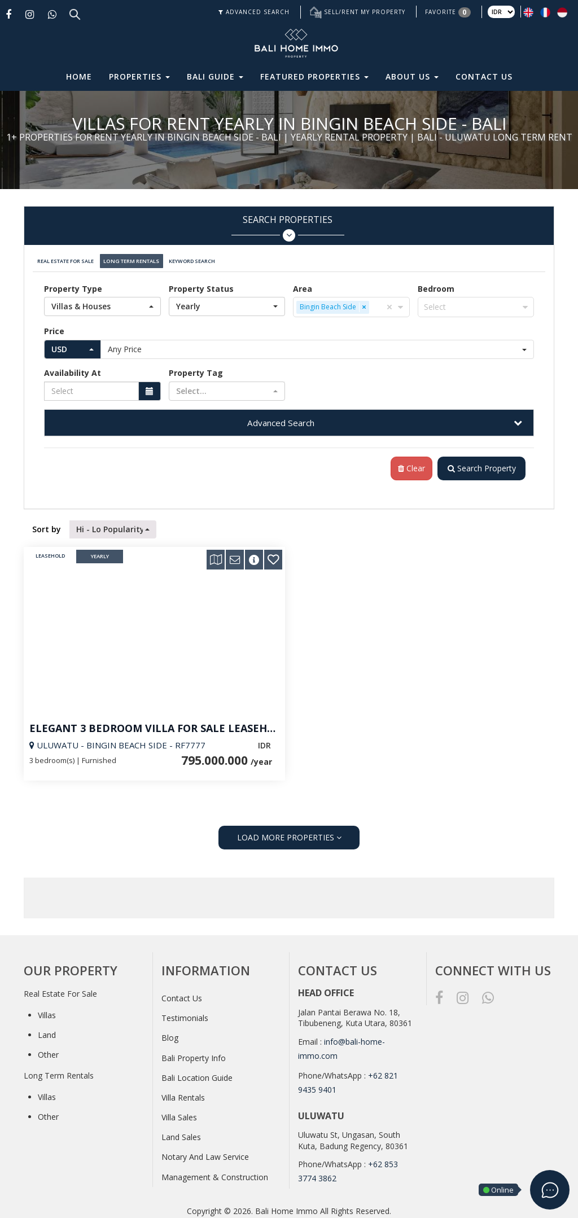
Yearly (100, 553)
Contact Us (484, 76)
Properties (139, 76)
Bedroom (436, 284)
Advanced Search (280, 418)
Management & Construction (214, 1173)
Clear (407, 464)
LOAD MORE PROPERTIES (289, 833)
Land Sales (181, 1133)
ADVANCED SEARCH (254, 12)
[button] (102, 302)
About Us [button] (412, 76)
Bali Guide (215, 76)
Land (47, 1031)
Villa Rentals (183, 1093)
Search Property (479, 464)
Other (48, 1050)
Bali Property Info (193, 1054)
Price (54, 326)
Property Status (201, 284)
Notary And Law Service (205, 1153)
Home (79, 76)
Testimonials (184, 1014)
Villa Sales (179, 1113)
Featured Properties (314, 76)
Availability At (72, 368)
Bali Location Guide (197, 1073)
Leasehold (50, 553)
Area (302, 284)
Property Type (73, 284)
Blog (169, 1033)
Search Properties (287, 227)
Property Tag (196, 368)
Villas (47, 1011)
